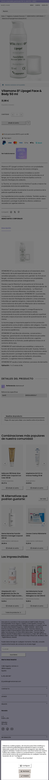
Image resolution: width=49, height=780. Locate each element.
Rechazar (24, 771)
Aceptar (25, 776)
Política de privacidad (25, 758)
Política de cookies (9, 753)
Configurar (25, 766)
